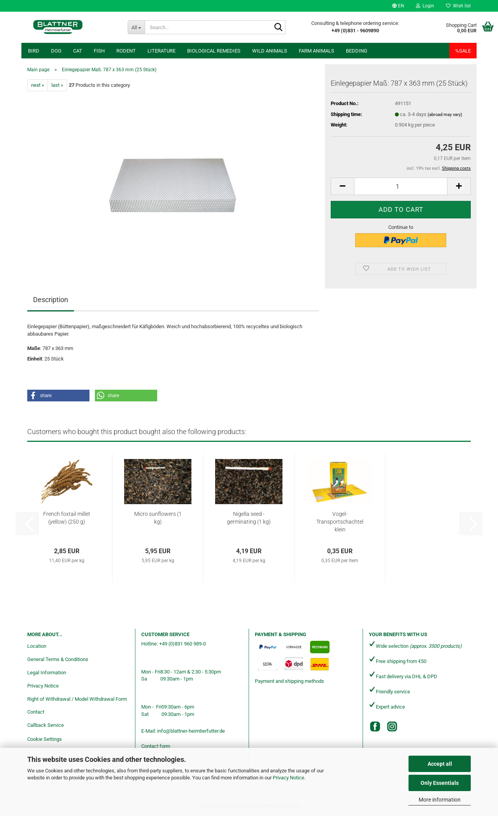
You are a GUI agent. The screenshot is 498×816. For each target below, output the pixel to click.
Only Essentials (440, 783)
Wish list (458, 6)
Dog (56, 51)
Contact (35, 712)
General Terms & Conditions (57, 659)
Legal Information (46, 672)
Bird (33, 51)
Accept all (440, 764)
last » (57, 85)
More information (440, 800)
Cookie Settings (44, 739)
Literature (161, 51)
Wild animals (269, 51)
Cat (77, 51)
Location (36, 646)
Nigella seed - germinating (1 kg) (249, 518)
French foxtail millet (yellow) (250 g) (66, 518)
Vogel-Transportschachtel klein (339, 522)
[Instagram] (392, 726)
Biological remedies (213, 51)
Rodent (126, 51)
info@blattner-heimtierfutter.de (191, 731)
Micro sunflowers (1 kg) (158, 518)
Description (50, 299)
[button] (398, 6)
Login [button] (425, 6)
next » (37, 85)
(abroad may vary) (445, 114)
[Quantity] (400, 186)
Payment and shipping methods (289, 681)
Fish (99, 51)
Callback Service (45, 725)
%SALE (463, 51)
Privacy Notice (288, 778)
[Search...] (136, 27)
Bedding (356, 51)
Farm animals (316, 51)
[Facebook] (375, 726)
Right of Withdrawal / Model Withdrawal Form (77, 699)
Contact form (155, 746)
